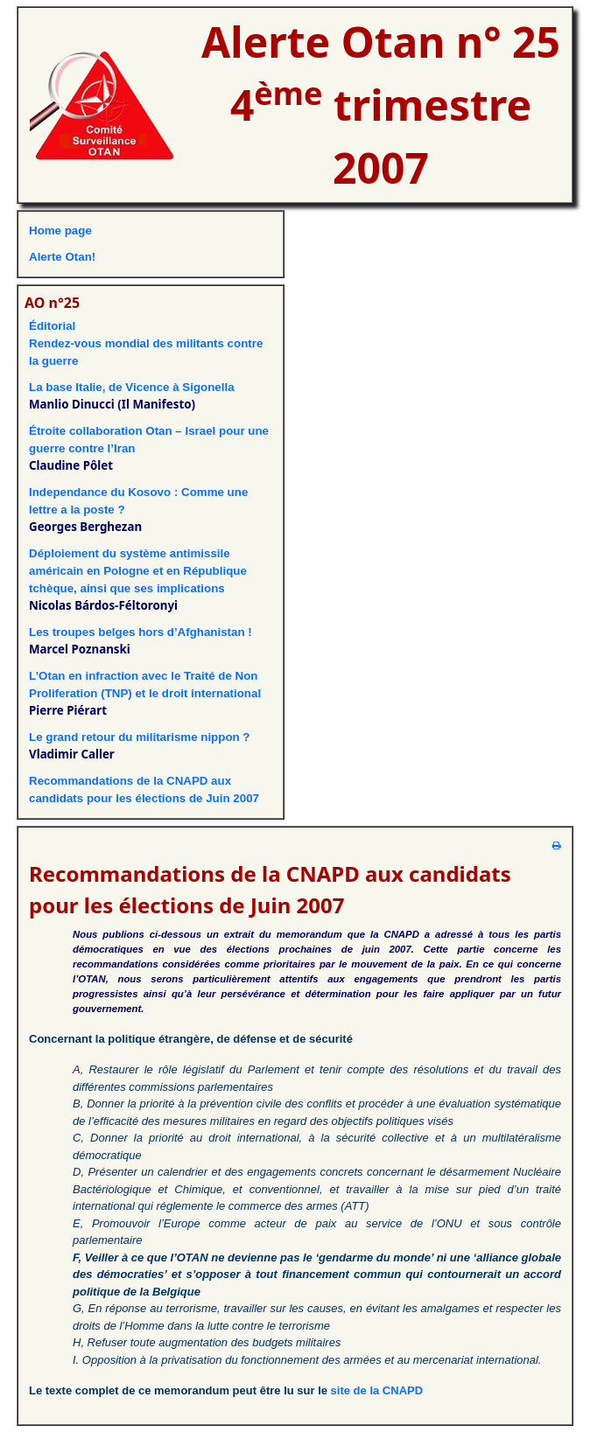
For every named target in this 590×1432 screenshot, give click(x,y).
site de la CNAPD (377, 1390)
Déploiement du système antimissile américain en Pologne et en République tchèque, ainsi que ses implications (138, 571)
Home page (60, 230)
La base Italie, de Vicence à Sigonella (132, 387)
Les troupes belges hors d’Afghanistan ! (140, 632)
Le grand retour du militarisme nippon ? (139, 737)
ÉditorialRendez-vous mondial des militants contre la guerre (146, 343)
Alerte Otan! (62, 256)
